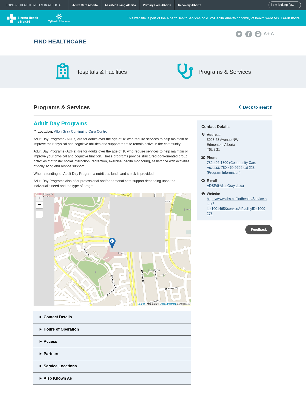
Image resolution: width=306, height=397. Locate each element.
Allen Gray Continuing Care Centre (80, 131)
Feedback (259, 229)
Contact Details (58, 317)
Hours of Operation (61, 329)
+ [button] (39, 198)
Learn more (290, 18)
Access (50, 341)
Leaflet (141, 304)
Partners (51, 354)
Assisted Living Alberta (120, 5)
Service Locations (60, 366)
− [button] (39, 205)
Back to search (255, 107)
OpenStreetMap (168, 304)
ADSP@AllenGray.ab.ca (225, 186)
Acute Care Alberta (85, 5)
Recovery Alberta (189, 5)
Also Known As (58, 378)
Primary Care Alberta (157, 5)
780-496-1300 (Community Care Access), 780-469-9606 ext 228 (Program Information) (231, 167)
